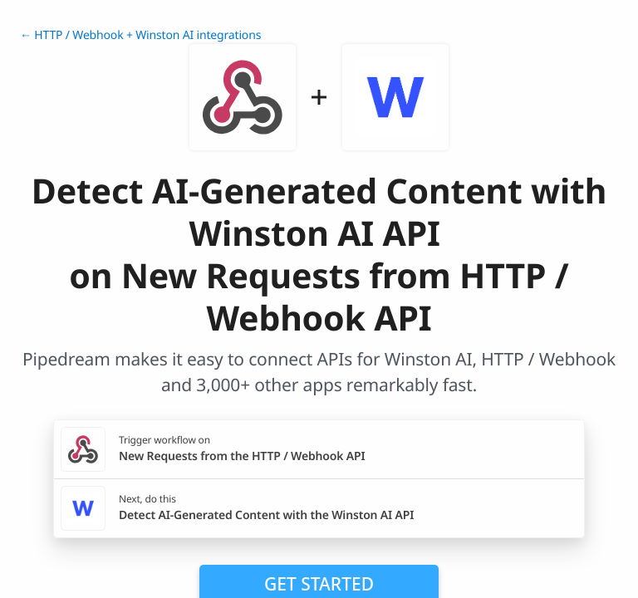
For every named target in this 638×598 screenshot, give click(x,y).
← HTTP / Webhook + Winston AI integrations (140, 35)
